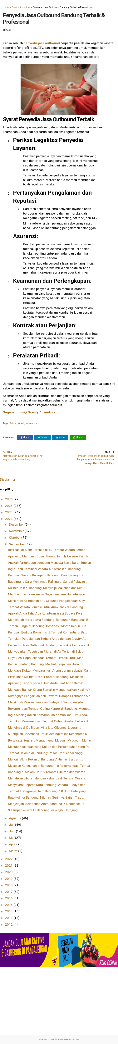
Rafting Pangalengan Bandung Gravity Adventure (58, 1039)
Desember (17, 524)
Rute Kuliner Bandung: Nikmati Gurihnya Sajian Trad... (46, 797)
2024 (9, 512)
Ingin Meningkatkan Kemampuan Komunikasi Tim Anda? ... (49, 715)
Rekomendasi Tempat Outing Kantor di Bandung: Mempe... (50, 708)
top (77, 1039)
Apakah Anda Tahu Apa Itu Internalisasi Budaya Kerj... (46, 613)
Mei (12, 838)
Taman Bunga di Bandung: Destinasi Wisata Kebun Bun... (48, 626)
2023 (9, 519)
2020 (9, 872)
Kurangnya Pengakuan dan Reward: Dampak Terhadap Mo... (50, 696)
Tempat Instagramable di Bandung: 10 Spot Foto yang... (48, 791)
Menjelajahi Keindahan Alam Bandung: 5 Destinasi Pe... (47, 804)
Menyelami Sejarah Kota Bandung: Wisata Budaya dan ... (48, 785)
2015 (9, 905)
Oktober (15, 537)
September (17, 544)
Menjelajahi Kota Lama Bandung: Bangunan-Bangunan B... (49, 620)
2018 (9, 885)
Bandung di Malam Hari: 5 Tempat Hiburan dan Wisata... (47, 772)
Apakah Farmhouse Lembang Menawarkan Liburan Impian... (50, 563)
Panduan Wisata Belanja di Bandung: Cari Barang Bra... (47, 575)
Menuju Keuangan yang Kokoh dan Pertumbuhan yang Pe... (50, 747)
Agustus (15, 818)
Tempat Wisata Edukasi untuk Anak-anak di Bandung (45, 607)
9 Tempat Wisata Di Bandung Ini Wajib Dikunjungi (43, 810)
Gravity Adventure (21, 7)
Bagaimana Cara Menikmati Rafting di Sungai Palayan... (47, 581)
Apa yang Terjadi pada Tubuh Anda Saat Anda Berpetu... (47, 683)
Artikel (13, 423)
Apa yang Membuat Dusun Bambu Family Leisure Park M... (49, 556)
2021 (9, 865)
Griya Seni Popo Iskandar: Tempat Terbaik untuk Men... (47, 658)
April (12, 844)
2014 (9, 911)
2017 (9, 892)
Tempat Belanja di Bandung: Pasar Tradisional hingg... (46, 753)
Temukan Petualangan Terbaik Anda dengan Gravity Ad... (48, 639)
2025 (9, 506)
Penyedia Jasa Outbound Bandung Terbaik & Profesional (48, 645)
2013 (9, 918)
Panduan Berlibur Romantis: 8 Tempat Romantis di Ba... (47, 632)
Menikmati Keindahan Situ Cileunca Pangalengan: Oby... (47, 601)
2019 (9, 879)
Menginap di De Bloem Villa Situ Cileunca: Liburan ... (45, 727)
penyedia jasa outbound (42, 43)
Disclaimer (7, 479)
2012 (9, 924)
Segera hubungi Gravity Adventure (29, 412)
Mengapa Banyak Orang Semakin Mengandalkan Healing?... (50, 690)
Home (6, 7)
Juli (12, 825)
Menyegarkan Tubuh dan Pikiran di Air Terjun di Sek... (45, 651)
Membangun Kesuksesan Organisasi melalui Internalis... (48, 594)
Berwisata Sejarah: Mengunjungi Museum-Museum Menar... (50, 740)
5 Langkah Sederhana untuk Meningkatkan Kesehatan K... (48, 734)
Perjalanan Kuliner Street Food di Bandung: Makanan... (46, 677)
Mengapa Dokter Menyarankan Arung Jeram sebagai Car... (49, 670)
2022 (9, 859)
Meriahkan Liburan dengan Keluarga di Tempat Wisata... (47, 778)
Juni (12, 831)
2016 (9, 898)
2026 (9, 499)
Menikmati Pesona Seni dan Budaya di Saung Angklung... (48, 702)
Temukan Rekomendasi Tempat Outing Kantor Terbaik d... (49, 721)
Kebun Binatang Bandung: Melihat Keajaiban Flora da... (47, 664)
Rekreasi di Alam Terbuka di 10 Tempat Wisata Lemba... (48, 550)
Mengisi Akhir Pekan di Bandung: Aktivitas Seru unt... (45, 759)
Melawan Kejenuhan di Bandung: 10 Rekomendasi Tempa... (50, 766)
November (17, 531)
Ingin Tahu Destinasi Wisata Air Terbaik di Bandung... (45, 569)
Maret (13, 851)
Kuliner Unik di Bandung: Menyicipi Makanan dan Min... (46, 588)
